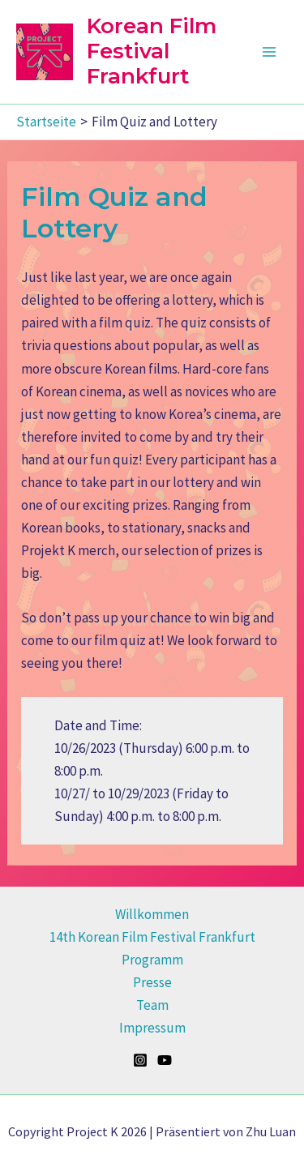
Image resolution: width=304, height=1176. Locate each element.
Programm (152, 960)
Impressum (152, 1028)
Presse (152, 982)
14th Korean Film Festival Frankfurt (152, 937)
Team (152, 1005)
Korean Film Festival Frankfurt (151, 51)
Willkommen (152, 914)
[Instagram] (140, 1060)
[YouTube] (164, 1060)
